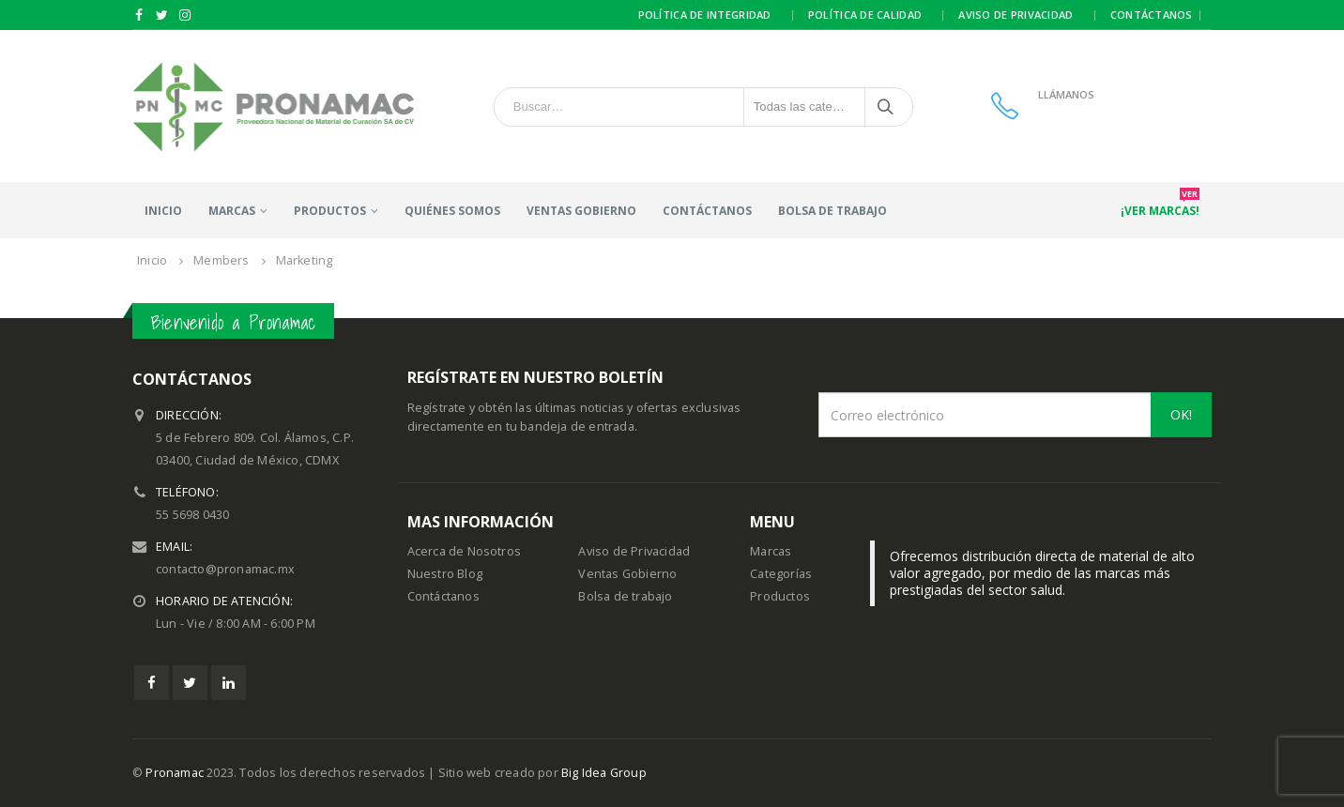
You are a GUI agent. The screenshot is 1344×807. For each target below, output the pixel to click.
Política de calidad (865, 15)
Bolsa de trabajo (832, 211)
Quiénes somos (452, 211)
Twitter (190, 682)
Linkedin (228, 682)
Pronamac (174, 773)
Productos (780, 596)
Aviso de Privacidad (634, 551)
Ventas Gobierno (581, 211)
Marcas (231, 211)
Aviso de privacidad (1015, 15)
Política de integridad (704, 15)
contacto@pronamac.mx (225, 569)
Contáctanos (1151, 15)
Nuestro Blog (444, 574)
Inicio (163, 211)
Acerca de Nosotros (464, 551)
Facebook (151, 682)
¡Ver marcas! (1160, 205)
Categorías (781, 574)
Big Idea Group (604, 773)
